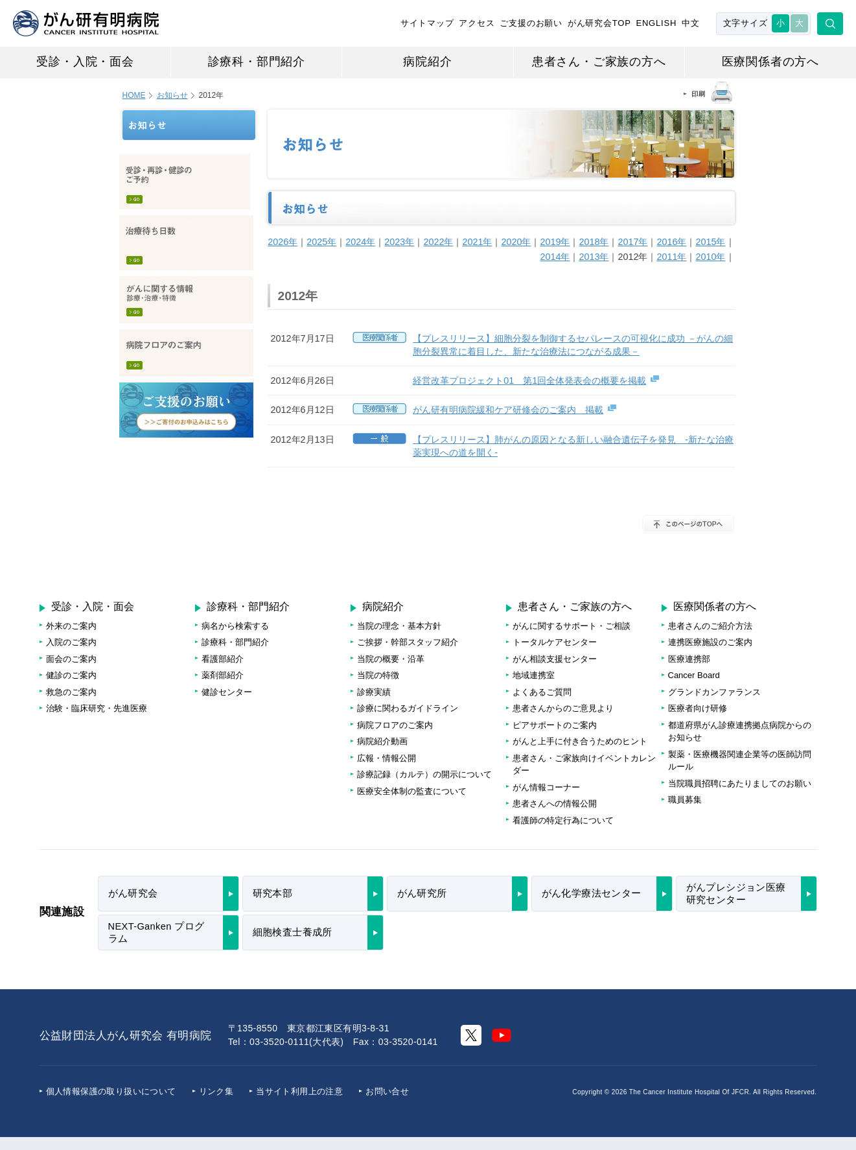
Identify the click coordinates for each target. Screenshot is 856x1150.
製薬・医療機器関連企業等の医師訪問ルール (739, 760)
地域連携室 (534, 675)
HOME (134, 95)
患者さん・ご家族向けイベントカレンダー (584, 764)
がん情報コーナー (546, 787)
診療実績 (374, 692)
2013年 (593, 257)
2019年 (555, 242)
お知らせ (172, 95)
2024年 (360, 242)
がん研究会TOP (599, 23)
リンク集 (216, 1091)
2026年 (282, 242)
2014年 (555, 257)
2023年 (399, 242)
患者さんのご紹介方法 (710, 626)
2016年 (671, 242)
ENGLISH (656, 23)
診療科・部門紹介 (256, 61)
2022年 (438, 242)
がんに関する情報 (186, 299)
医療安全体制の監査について (412, 791)
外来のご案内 (71, 626)
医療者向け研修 (697, 708)
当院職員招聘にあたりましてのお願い (739, 783)
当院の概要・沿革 (390, 659)
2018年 (593, 242)
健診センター (227, 692)
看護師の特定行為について (563, 820)
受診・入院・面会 (84, 61)
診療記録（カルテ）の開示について (424, 774)
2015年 (710, 242)
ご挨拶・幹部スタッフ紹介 (407, 642)
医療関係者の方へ (770, 61)
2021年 (477, 242)
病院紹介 (427, 61)
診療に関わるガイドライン (407, 708)
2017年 (632, 242)
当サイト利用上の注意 (299, 1091)
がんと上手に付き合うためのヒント (580, 741)
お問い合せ (387, 1091)
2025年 (321, 242)
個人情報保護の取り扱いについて (111, 1091)
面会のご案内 (71, 659)
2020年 (516, 242)
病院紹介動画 (382, 741)
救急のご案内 (71, 692)
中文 (691, 23)
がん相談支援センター (555, 659)
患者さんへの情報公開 (555, 803)
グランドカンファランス (714, 692)
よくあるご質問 (542, 692)
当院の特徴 (378, 675)
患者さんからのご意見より (563, 708)
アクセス (476, 23)
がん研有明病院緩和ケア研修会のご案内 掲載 (508, 410)
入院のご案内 (71, 642)
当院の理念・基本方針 (399, 626)
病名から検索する (235, 626)
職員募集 (685, 799)
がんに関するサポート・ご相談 (571, 626)
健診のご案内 (71, 675)
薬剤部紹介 (223, 675)
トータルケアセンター (555, 642)
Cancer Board (694, 675)
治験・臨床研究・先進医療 (96, 708)
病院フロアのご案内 (186, 353)
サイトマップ (427, 23)
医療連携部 (689, 659)
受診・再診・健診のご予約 (184, 181)
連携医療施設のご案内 (710, 642)
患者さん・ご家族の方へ (599, 61)
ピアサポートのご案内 (555, 725)
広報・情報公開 (386, 758)
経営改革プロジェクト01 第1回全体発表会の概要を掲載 (529, 380)
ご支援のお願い (531, 23)
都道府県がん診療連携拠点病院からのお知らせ (739, 731)
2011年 (671, 257)
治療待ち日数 (186, 242)
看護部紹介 (223, 659)
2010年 (710, 257)
